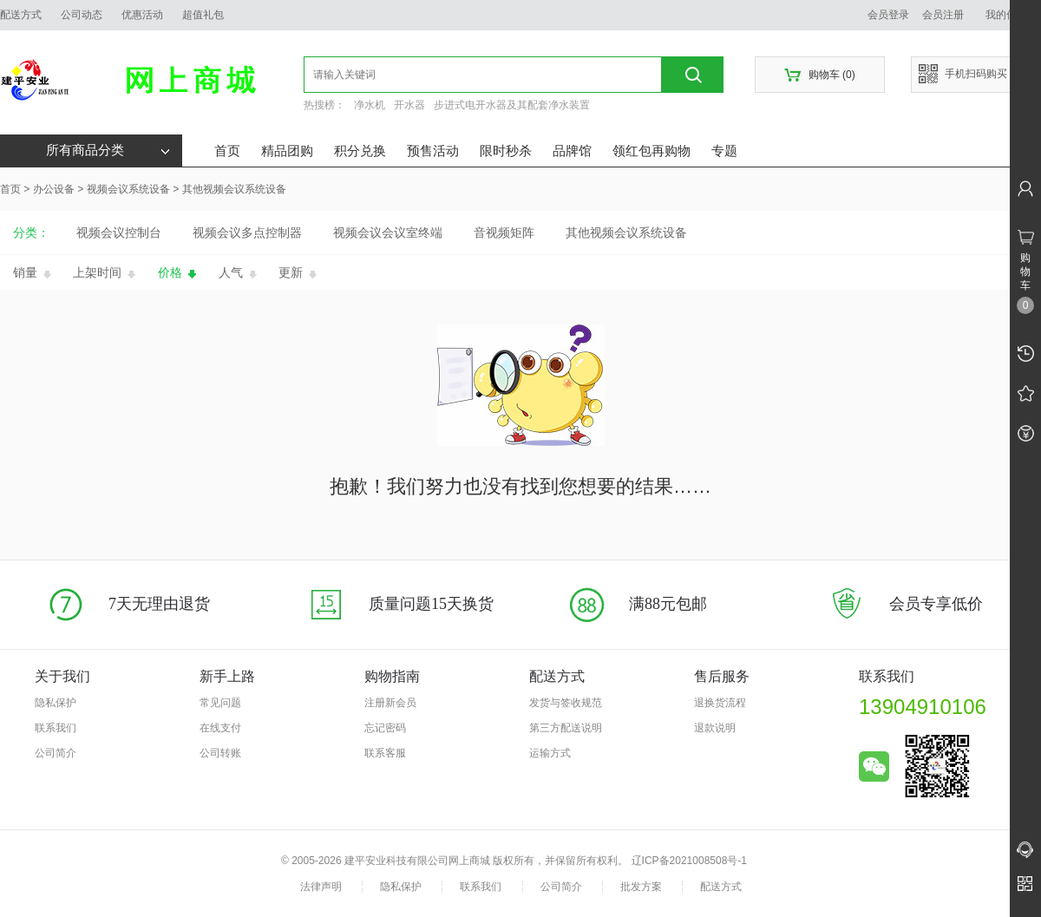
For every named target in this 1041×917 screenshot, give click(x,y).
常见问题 (220, 703)
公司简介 (55, 753)
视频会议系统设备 (128, 189)
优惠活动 (142, 15)
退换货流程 (720, 703)
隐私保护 (55, 703)
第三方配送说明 (565, 728)
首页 (227, 150)
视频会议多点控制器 (247, 232)
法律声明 (321, 887)
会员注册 (943, 15)
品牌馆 (572, 150)
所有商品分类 (108, 150)
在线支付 (220, 728)
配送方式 (21, 15)
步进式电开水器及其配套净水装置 (512, 105)
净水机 (369, 105)
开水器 (409, 105)
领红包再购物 (651, 150)
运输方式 (550, 753)
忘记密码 (385, 728)
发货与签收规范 (565, 703)
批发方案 (641, 887)
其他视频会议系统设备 (234, 189)
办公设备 (54, 189)
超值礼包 (203, 15)
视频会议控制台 (118, 232)
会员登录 (888, 15)
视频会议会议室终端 (387, 232)
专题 (724, 150)
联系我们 (55, 728)
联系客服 (385, 753)
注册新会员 (390, 703)
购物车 (819, 75)
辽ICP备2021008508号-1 (689, 861)
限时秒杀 (506, 150)
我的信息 (1012, 15)
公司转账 (220, 753)
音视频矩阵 (504, 232)
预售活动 (433, 150)
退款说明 (715, 728)
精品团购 (287, 150)
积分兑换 (360, 150)
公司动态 (81, 15)
